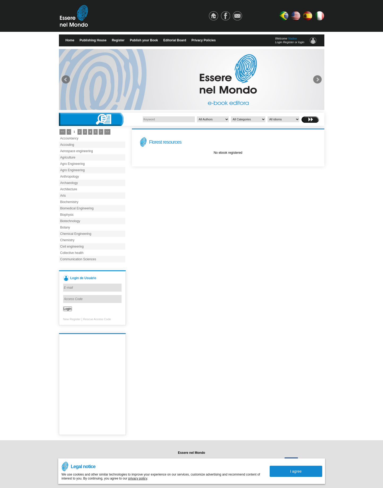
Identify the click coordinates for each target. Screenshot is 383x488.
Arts (63, 195)
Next (317, 79)
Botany (65, 227)
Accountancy (69, 138)
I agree (296, 471)
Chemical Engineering (75, 234)
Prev (66, 79)
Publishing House (93, 40)
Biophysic (67, 215)
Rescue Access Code (97, 319)
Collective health (72, 253)
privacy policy (137, 478)
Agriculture (67, 157)
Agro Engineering (72, 164)
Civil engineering (72, 246)
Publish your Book (144, 40)
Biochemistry (69, 202)
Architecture (68, 189)
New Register (72, 319)
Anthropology (69, 176)
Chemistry (67, 240)
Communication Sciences (78, 259)
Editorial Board (174, 40)
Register (118, 40)
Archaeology (69, 183)
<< (62, 132)
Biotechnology (70, 221)
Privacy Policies (203, 40)
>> (107, 132)
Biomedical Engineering (77, 208)
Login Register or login (289, 42)
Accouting (67, 145)
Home (70, 40)
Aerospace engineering (76, 151)
